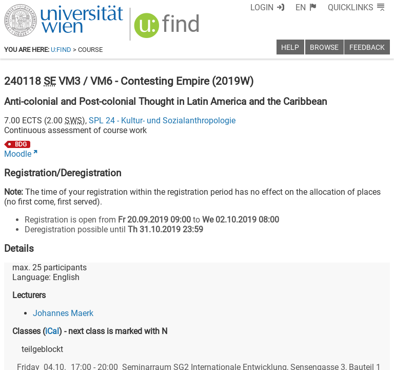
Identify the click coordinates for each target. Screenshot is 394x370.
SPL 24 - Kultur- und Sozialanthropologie (162, 120)
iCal (52, 331)
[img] (168, 29)
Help (290, 47)
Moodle (17, 154)
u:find (61, 49)
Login (261, 7)
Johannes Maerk (63, 313)
